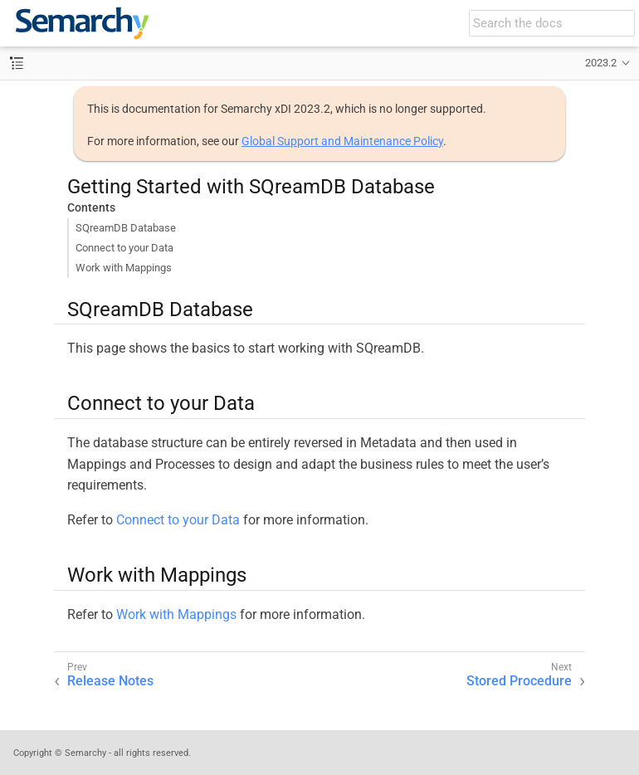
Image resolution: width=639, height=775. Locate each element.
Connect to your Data (124, 247)
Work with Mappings (124, 267)
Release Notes (110, 681)
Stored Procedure (519, 681)
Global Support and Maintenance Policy (342, 141)
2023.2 (601, 62)
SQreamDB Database (126, 228)
